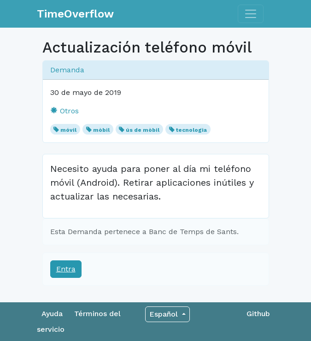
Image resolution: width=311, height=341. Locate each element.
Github (258, 313)
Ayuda (52, 313)
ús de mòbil (142, 130)
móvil (68, 130)
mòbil (101, 130)
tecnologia (191, 130)
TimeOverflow (75, 13)
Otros (64, 110)
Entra (66, 269)
